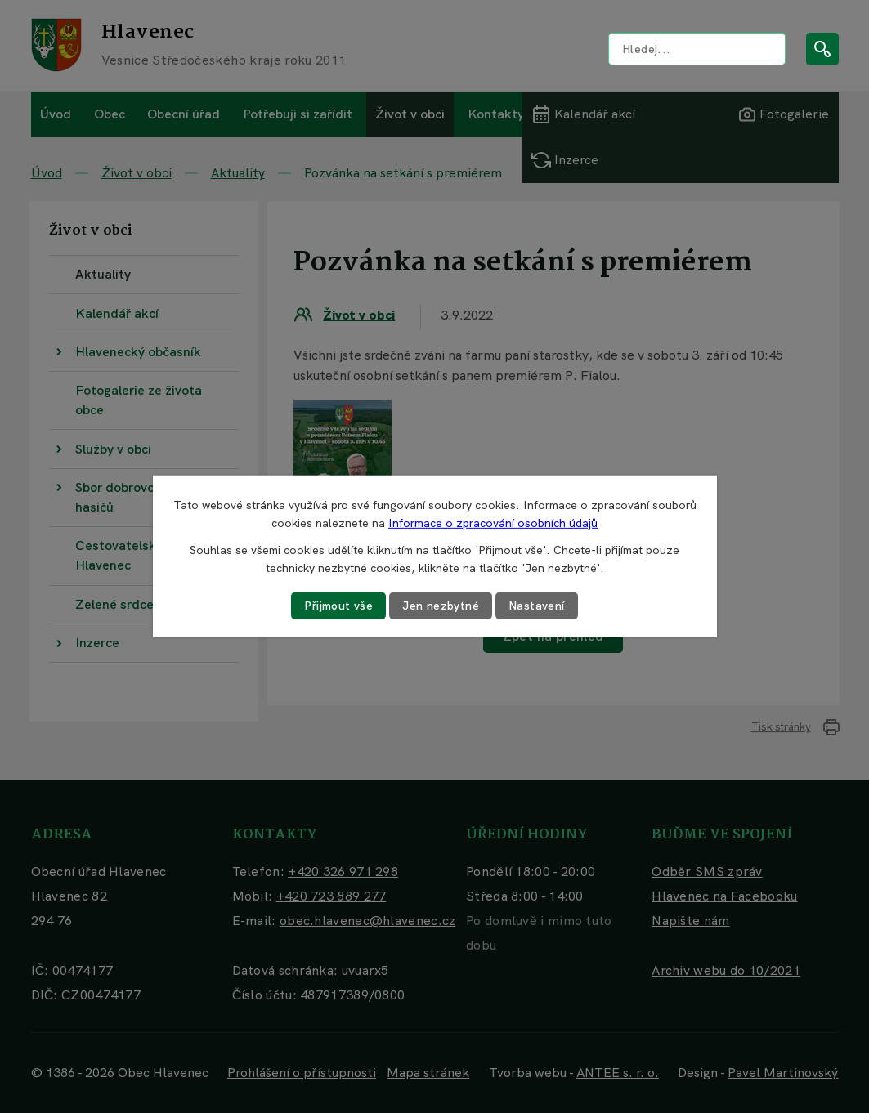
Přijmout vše (338, 605)
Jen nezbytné (440, 605)
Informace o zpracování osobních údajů (493, 523)
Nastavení (536, 605)
